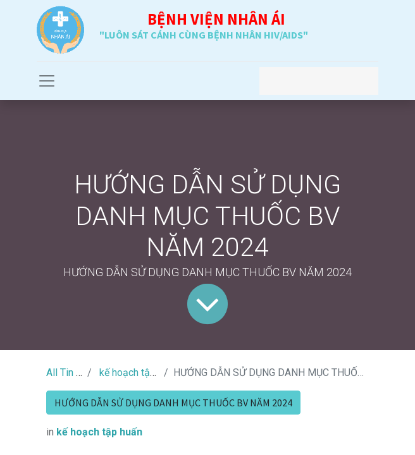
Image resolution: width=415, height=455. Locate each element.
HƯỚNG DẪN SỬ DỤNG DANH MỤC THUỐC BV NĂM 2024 (173, 402)
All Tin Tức (69, 373)
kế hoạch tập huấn (139, 373)
